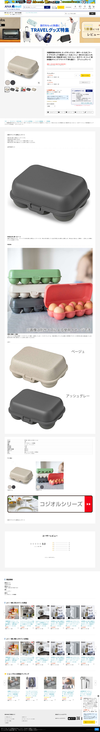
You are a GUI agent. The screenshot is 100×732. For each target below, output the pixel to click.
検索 (47, 7)
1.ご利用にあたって (8, 717)
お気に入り (85, 8)
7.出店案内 (7, 722)
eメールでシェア (79, 112)
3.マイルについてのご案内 (9, 718)
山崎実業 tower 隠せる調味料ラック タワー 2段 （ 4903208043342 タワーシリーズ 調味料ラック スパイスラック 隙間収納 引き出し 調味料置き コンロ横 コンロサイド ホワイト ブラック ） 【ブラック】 (88, 623)
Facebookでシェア (52, 112)
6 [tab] (53, 44)
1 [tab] (42, 44)
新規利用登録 (68, 7)
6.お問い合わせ (24, 720)
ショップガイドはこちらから (31, 12)
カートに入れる (86, 75)
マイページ (75, 8)
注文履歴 (89, 8)
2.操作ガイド (24, 717)
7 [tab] (55, 44)
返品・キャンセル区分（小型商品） (32, 452)
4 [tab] (49, 44)
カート (93, 8)
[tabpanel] (50, 29)
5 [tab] (51, 44)
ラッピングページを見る (29, 453)
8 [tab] (57, 44)
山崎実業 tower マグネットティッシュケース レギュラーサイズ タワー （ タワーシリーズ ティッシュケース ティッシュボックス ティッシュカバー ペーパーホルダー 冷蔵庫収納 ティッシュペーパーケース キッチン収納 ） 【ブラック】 (73, 623)
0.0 (44, 543)
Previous (21, 30)
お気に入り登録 (96, 722)
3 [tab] (47, 44)
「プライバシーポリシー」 (23, 730)
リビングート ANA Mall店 (13, 13)
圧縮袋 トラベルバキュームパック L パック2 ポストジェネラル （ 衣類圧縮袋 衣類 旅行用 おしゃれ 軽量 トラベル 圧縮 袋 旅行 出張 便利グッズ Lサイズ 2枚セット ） (14, 693)
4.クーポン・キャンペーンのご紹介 (28, 718)
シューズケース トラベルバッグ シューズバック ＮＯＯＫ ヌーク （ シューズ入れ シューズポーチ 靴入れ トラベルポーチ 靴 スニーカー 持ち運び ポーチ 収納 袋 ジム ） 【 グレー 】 (32, 693)
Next (79, 30)
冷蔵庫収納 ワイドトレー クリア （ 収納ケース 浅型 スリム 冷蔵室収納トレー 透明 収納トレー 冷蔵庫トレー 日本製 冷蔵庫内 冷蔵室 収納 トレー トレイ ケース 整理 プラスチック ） (12, 623)
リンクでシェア (89, 112)
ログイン (61, 7)
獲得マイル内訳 (50, 93)
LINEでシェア (70, 112)
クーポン (80, 8)
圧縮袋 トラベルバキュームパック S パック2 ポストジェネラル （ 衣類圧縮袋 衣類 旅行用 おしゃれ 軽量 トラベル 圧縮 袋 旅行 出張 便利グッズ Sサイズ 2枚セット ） (50, 693)
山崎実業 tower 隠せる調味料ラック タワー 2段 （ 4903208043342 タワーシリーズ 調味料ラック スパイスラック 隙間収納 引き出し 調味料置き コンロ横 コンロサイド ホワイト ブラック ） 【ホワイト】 (57, 623)
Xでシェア (62, 112)
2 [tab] (45, 44)
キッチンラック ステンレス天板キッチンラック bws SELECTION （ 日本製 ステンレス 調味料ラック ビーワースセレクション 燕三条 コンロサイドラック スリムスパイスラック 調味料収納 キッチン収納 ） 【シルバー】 (27, 623)
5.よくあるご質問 (8, 720)
